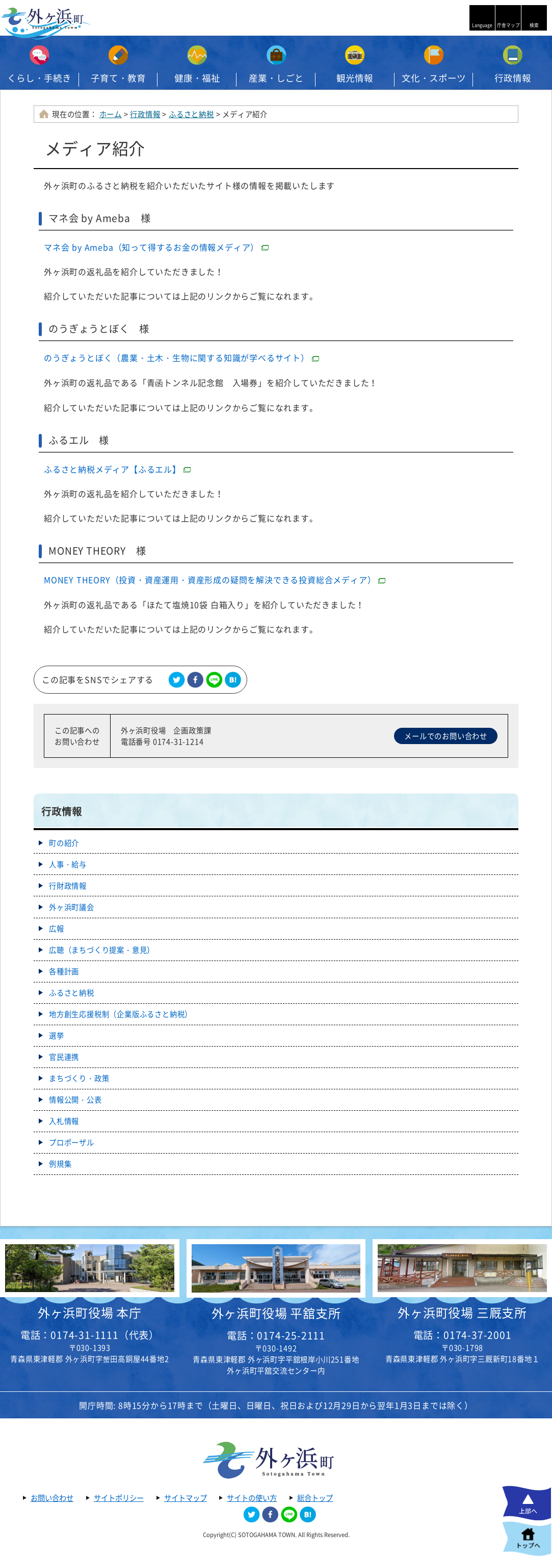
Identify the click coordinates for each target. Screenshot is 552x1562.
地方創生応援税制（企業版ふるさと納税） (120, 1014)
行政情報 (145, 114)
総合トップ (315, 1497)
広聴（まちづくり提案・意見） (101, 949)
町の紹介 (64, 842)
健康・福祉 (197, 78)
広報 (56, 928)
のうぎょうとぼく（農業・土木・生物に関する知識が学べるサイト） (181, 357)
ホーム (110, 114)
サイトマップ (185, 1497)
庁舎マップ (508, 25)
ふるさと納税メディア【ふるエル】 (117, 469)
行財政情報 (68, 885)
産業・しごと (276, 78)
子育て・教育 (118, 78)
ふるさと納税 (191, 114)
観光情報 (354, 78)
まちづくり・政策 (79, 1078)
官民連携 (64, 1056)
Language (482, 25)
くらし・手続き (39, 78)
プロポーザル (71, 1142)
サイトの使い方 (252, 1497)
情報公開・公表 (75, 1099)
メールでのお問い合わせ (445, 736)
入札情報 (64, 1121)
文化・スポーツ (434, 78)
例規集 (60, 1163)
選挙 (56, 1035)
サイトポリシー (119, 1497)
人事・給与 (68, 864)
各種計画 (64, 971)
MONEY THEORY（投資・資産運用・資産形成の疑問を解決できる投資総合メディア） (214, 579)
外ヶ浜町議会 (71, 907)
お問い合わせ (52, 1497)
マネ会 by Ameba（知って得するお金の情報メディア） (156, 247)
